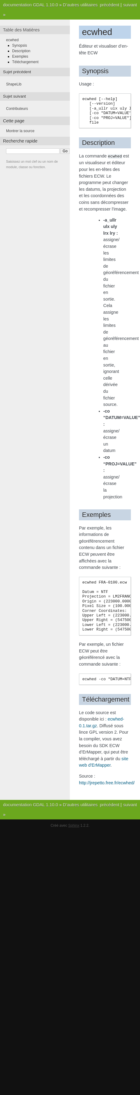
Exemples (20, 56)
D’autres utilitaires (80, 4)
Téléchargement (25, 62)
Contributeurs (17, 109)
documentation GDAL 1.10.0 (30, 4)
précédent (109, 4)
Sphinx (73, 825)
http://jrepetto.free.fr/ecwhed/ (107, 782)
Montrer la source (20, 131)
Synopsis (19, 45)
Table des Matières (21, 29)
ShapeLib (14, 84)
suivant (130, 4)
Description (21, 51)
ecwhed (12, 40)
